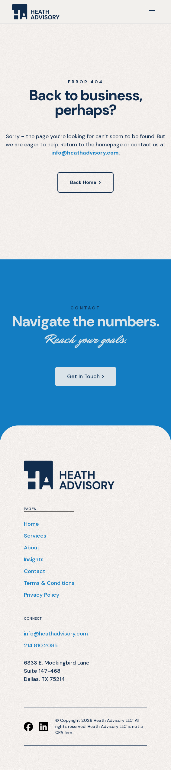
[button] (152, 12)
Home (31, 524)
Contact (34, 571)
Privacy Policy (41, 594)
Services (35, 535)
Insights (34, 559)
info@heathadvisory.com (85, 152)
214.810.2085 (41, 645)
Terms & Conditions (49, 583)
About (32, 547)
